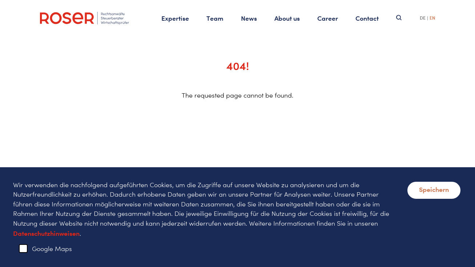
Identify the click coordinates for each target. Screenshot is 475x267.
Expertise (175, 18)
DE (423, 18)
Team (215, 18)
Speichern (434, 189)
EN (432, 18)
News (249, 18)
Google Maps (52, 248)
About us (287, 18)
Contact (367, 18)
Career (327, 18)
